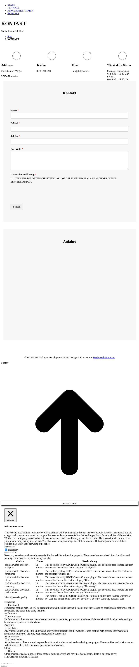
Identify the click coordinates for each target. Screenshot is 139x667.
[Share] (5, 663)
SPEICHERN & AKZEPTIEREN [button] (21, 656)
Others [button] (7, 648)
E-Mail (15, 123)
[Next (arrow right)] (5, 666)
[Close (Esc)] (2, 663)
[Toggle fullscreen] (8, 663)
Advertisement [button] (11, 636)
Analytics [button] (9, 625)
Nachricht (17, 149)
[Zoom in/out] (12, 663)
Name (15, 110)
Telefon (15, 136)
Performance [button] (10, 613)
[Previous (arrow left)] (2, 666)
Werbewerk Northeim (104, 357)
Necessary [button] (9, 546)
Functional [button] (9, 602)
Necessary (13, 549)
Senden (16, 206)
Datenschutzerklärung (23, 174)
